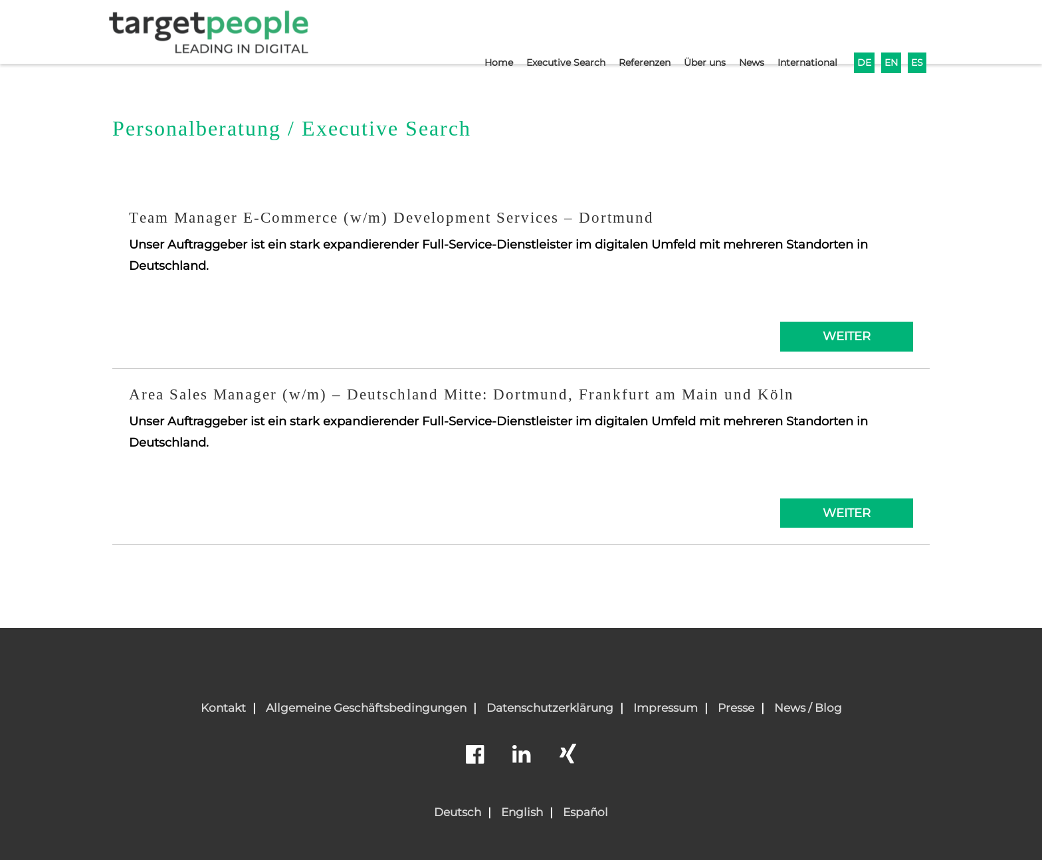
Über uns (693, 31)
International (802, 31)
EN (890, 31)
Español (585, 812)
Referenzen (629, 31)
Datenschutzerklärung (549, 707)
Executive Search (545, 31)
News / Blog (808, 707)
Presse (736, 707)
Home (474, 31)
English (522, 812)
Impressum (665, 707)
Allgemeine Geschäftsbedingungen (366, 707)
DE (862, 31)
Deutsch (457, 812)
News (743, 31)
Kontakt (223, 707)
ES (916, 31)
